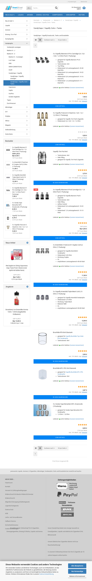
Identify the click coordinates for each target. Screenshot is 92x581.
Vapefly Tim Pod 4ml (60, 151)
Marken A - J (11, 50)
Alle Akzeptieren (77, 566)
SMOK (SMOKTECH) (15, 67)
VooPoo (11, 93)
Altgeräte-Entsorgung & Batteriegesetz (17, 502)
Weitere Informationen (77, 576)
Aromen (30, 15)
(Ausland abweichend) (77, 87)
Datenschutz (9, 509)
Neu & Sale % (10, 15)
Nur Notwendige (77, 571)
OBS (10, 63)
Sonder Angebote (14, 97)
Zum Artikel (60, 106)
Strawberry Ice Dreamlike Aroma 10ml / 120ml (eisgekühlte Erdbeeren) (16, 312)
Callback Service (10, 521)
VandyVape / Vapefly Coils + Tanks (19, 83)
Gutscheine (9, 134)
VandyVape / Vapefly (15, 73)
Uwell (10, 70)
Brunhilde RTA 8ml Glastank (62, 332)
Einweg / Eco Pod (42, 15)
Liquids (21, 15)
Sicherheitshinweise (11, 525)
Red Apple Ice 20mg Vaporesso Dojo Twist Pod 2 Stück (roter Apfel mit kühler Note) (17, 268)
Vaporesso (12, 87)
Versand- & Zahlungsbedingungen (16, 490)
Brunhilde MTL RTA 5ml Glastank (64, 368)
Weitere (82, 15)
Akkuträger (8, 107)
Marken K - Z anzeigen (16, 57)
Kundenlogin (71, 1)
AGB (6, 513)
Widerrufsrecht (10, 498)
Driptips (7, 116)
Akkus (7, 121)
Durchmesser (11, 103)
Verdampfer (70, 15)
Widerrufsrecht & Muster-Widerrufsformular (19, 494)
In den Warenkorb (60, 182)
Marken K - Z (11, 54)
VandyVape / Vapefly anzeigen (17, 77)
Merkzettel (83, 1)
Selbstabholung (10, 129)
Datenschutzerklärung (46, 574)
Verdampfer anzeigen (14, 47)
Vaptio (11, 90)
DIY (6, 112)
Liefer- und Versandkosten (13, 517)
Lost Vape (12, 60)
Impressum (9, 483)
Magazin (8, 125)
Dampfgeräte (57, 15)
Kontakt (7, 486)
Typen (9, 100)
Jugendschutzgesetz (12, 506)
